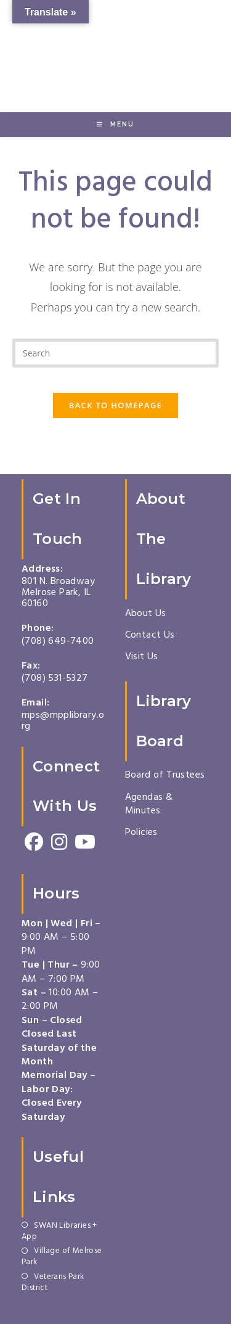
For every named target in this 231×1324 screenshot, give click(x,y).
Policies (141, 833)
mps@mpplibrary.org (63, 721)
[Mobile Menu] (115, 124)
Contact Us (150, 636)
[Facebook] (34, 842)
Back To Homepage (115, 405)
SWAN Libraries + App (59, 1232)
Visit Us (141, 657)
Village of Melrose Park (62, 1257)
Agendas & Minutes (149, 805)
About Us (145, 614)
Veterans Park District (53, 1283)
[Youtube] (84, 842)
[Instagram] (59, 842)
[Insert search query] (115, 353)
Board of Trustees (165, 776)
